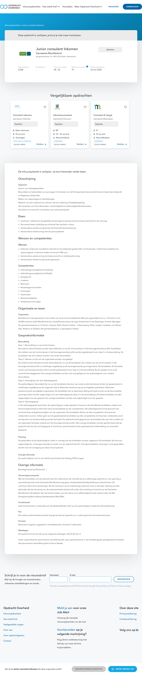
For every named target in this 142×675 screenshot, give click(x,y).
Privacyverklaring (128, 613)
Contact (7, 640)
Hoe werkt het (10, 619)
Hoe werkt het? (51, 6)
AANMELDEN (132, 7)
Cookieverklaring (128, 619)
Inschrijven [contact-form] (123, 579)
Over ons (7, 630)
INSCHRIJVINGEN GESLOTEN (88, 669)
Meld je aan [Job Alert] (64, 608)
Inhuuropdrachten (31, 6)
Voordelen (67, 6)
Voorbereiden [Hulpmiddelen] (66, 630)
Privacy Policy (101, 586)
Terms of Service (118, 586)
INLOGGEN (114, 7)
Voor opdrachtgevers (13, 635)
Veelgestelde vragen (13, 624)
